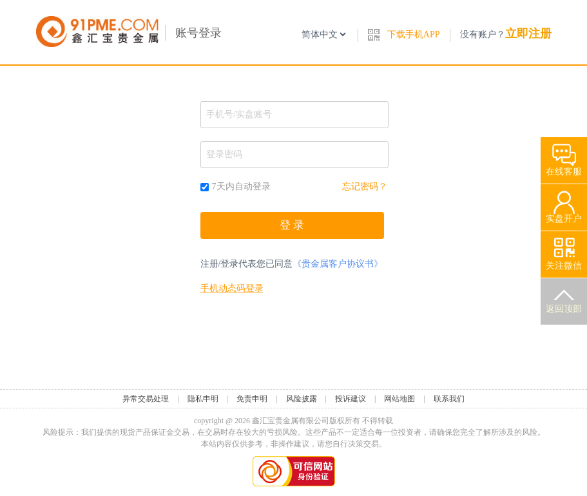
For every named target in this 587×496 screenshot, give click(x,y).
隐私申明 (203, 398)
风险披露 (301, 398)
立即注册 (528, 33)
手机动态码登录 (232, 288)
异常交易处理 (145, 398)
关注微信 (564, 251)
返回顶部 (564, 296)
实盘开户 (564, 204)
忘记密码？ (364, 186)
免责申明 (251, 398)
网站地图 (399, 398)
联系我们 (449, 398)
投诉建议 (350, 398)
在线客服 (564, 156)
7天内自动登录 (235, 186)
